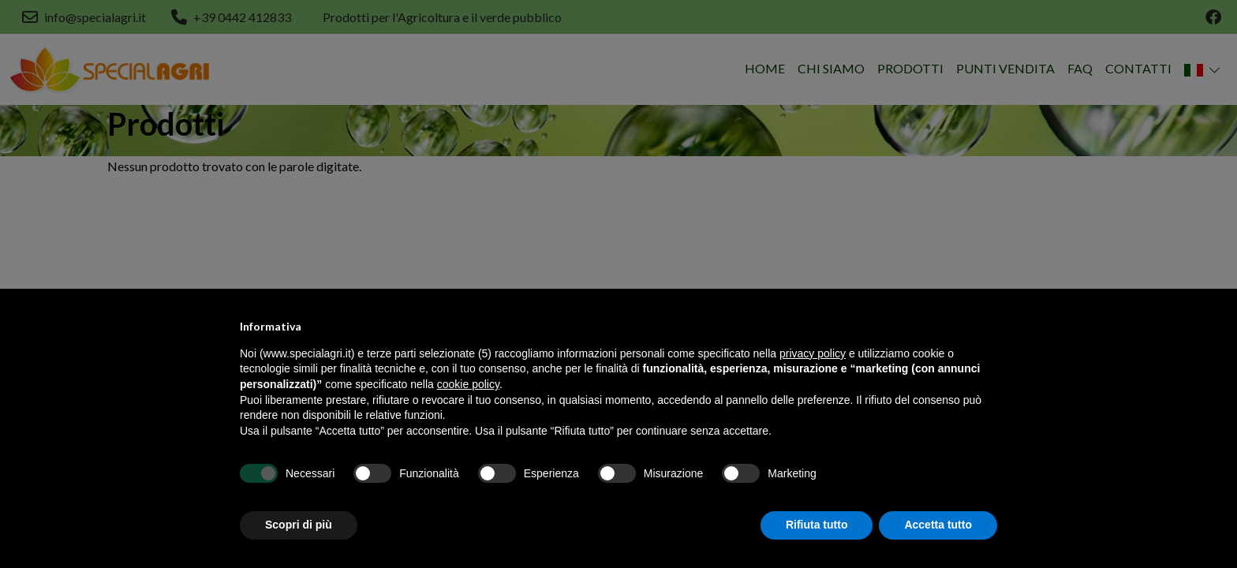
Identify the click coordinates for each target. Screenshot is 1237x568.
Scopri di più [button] (298, 524)
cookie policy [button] (468, 384)
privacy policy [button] (812, 353)
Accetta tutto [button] (938, 524)
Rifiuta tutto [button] (817, 524)
